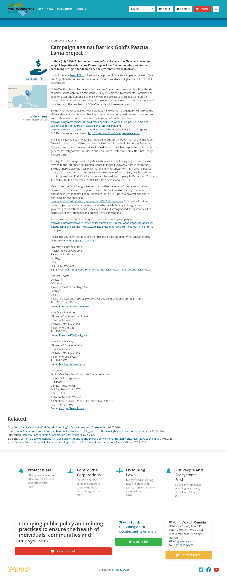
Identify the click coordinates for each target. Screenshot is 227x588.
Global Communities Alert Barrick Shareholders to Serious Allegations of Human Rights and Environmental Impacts (83, 431)
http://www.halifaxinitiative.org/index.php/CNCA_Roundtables (87, 201)
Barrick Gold (31, 79)
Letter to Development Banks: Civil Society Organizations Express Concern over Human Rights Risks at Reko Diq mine (90, 438)
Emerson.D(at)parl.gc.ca (73, 335)
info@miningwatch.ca (185, 541)
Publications (64, 9)
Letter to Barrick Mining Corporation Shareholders (51, 435)
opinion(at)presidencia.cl (73, 269)
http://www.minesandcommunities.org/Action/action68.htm (115, 226)
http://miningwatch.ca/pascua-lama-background (79, 129)
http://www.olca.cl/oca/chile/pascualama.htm (114, 133)
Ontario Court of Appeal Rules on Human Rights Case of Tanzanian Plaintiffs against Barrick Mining (74, 442)
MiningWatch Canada (81, 240)
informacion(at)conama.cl (74, 306)
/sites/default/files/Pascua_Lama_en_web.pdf (88, 125)
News (50, 9)
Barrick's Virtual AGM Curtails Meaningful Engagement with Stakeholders (64, 427)
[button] (27, 93)
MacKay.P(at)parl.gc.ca (72, 364)
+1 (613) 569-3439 (182, 545)
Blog (40, 9)
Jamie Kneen (38, 116)
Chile (43, 79)
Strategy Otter (120, 569)
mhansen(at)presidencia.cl (135, 269)
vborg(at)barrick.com (71, 408)
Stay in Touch (129, 522)
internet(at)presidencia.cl (104, 269)
